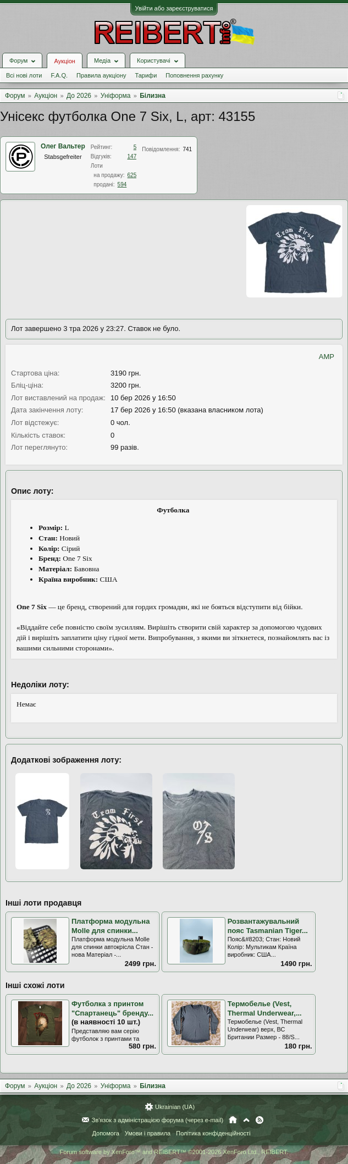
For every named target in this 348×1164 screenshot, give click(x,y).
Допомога (105, 1133)
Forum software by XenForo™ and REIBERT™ (173, 1152)
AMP (326, 356)
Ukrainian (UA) (175, 1107)
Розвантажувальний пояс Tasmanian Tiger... (268, 926)
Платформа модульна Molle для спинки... (110, 926)
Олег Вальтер (63, 146)
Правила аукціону (101, 75)
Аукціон (64, 61)
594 (122, 184)
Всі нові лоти (24, 75)
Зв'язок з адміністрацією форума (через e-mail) (158, 1120)
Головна (233, 1120)
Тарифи (146, 75)
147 (132, 156)
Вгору (246, 1120)
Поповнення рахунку (194, 75)
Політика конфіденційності (213, 1133)
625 (132, 175)
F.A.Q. (59, 75)
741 (187, 149)
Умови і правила (147, 1133)
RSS (259, 1120)
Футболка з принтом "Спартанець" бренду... (112, 1008)
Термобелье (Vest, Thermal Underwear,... (265, 1008)
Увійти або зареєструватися (174, 8)
